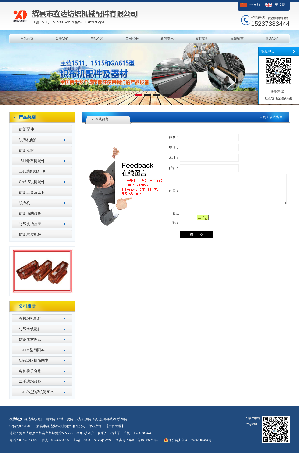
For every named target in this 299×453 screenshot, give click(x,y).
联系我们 (272, 38)
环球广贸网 (65, 419)
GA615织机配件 (32, 182)
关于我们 (61, 38)
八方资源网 (83, 419)
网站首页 (26, 38)
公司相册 (132, 38)
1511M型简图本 (32, 350)
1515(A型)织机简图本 (36, 392)
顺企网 (50, 419)
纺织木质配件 (30, 234)
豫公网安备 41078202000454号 (188, 440)
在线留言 (237, 38)
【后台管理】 (115, 426)
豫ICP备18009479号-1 (144, 440)
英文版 (280, 5)
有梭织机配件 (30, 318)
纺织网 (122, 419)
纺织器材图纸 (30, 339)
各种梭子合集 (30, 371)
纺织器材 (26, 150)
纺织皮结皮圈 (30, 224)
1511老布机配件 (32, 161)
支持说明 (202, 38)
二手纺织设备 (30, 381)
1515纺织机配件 (32, 171)
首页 (263, 117)
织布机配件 (28, 140)
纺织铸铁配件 (30, 329)
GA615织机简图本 (34, 360)
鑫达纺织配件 (34, 419)
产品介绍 (96, 38)
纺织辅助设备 (30, 213)
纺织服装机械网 (104, 419)
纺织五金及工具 (32, 192)
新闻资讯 (167, 38)
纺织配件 (26, 129)
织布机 (24, 203)
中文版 (255, 5)
